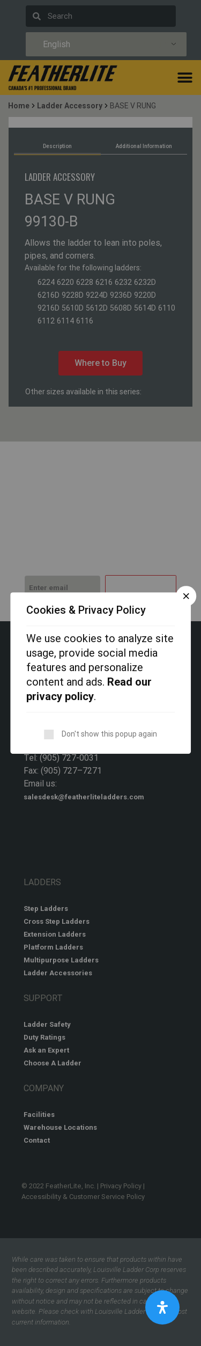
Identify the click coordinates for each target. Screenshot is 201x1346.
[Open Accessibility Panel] (162, 1307)
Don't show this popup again (109, 734)
